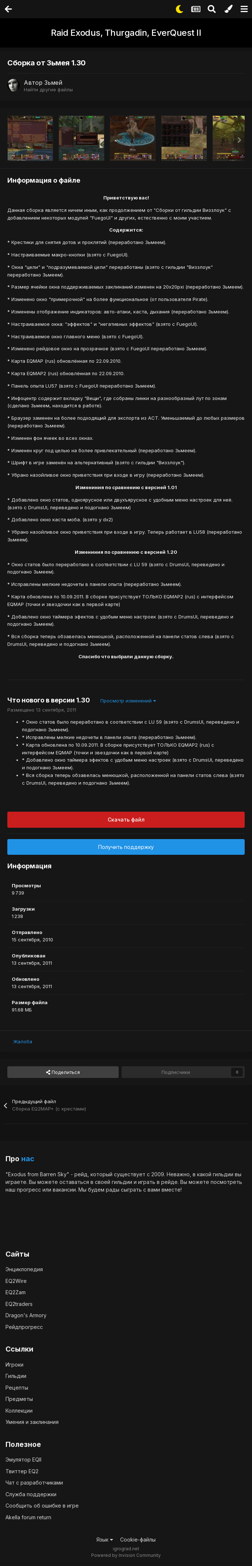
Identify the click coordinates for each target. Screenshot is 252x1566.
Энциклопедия (24, 1269)
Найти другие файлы (48, 89)
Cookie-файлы (138, 1539)
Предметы (19, 1399)
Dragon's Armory (26, 1315)
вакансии (64, 1189)
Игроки (14, 1364)
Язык (104, 1539)
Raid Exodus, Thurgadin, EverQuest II (126, 32)
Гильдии (15, 1376)
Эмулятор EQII (23, 1459)
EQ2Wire (16, 1281)
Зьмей (53, 82)
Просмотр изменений (128, 701)
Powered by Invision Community (126, 1555)
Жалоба (22, 1041)
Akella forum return (28, 1517)
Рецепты (16, 1387)
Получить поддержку (126, 847)
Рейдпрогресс (24, 1327)
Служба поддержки (30, 1494)
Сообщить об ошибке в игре (42, 1505)
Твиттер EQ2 (21, 1471)
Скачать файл (126, 819)
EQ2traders (19, 1304)
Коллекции (19, 1410)
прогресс (29, 1189)
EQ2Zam (15, 1292)
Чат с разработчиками (34, 1482)
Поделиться (63, 1072)
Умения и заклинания (32, 1422)
